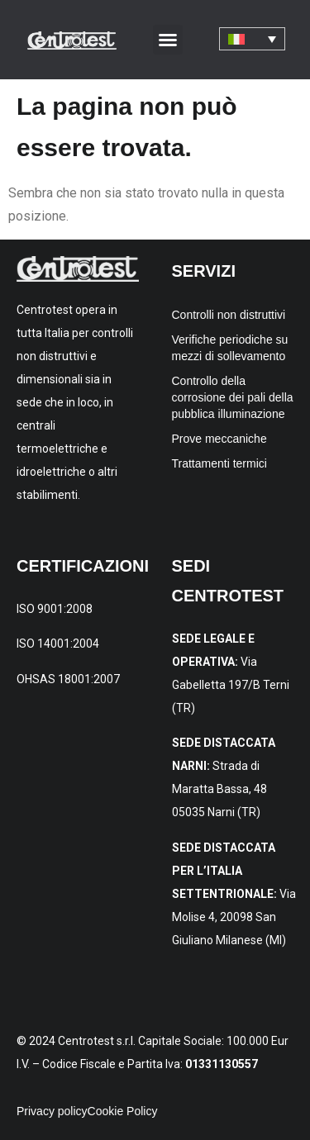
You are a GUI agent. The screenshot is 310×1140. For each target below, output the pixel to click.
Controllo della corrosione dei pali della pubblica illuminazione (232, 397)
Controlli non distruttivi (229, 314)
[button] (168, 40)
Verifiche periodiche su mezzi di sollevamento (230, 348)
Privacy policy (52, 1111)
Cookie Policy (123, 1111)
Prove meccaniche (219, 438)
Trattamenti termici (219, 463)
